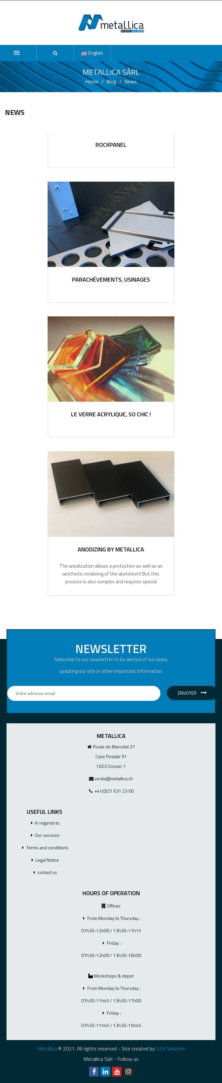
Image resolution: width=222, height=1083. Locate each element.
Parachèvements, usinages (111, 280)
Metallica (47, 1048)
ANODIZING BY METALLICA (111, 549)
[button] (55, 53)
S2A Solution (170, 1048)
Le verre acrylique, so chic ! (111, 414)
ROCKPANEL (111, 145)
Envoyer (192, 692)
